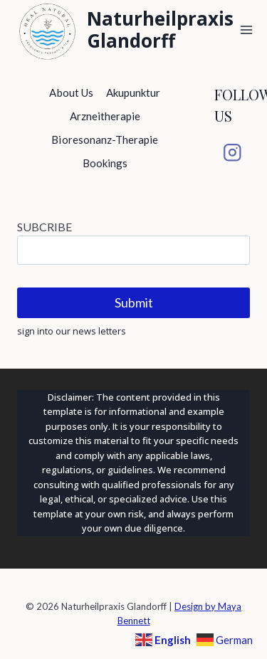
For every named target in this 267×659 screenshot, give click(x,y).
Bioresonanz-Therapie (104, 139)
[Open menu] (247, 30)
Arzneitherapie (105, 116)
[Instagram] (232, 153)
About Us (71, 92)
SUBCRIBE (44, 226)
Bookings (105, 163)
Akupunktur (133, 92)
